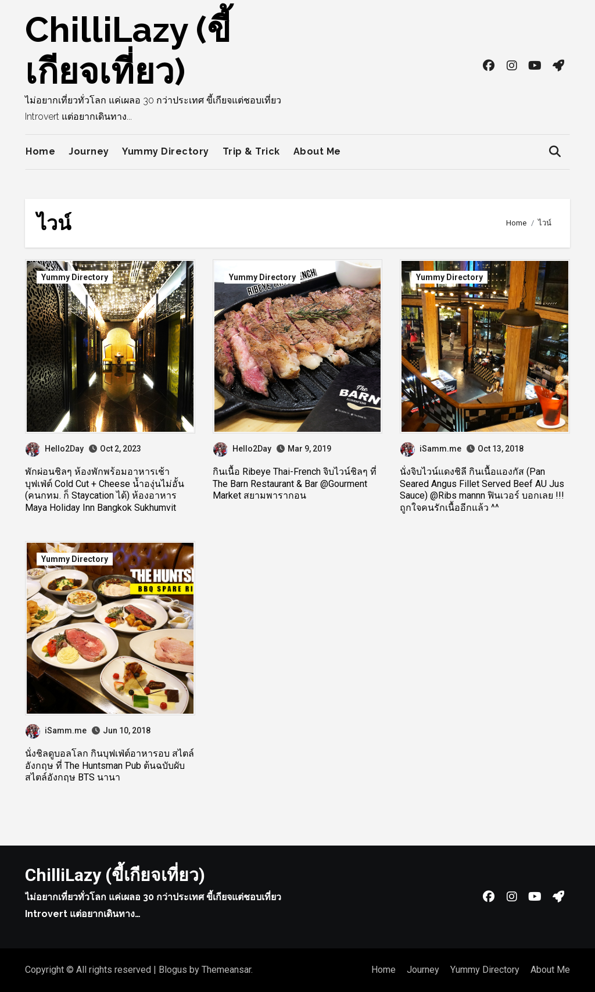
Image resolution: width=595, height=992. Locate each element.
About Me (317, 151)
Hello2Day (55, 448)
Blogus (173, 969)
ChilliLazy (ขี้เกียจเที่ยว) (115, 875)
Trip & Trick (251, 151)
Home (40, 151)
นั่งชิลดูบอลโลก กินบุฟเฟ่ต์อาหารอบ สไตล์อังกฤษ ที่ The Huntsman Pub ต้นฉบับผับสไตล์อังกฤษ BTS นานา (109, 765)
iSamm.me (430, 448)
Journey (89, 151)
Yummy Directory (165, 151)
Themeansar (226, 969)
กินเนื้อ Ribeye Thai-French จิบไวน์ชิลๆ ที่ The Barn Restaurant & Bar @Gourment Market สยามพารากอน (295, 484)
